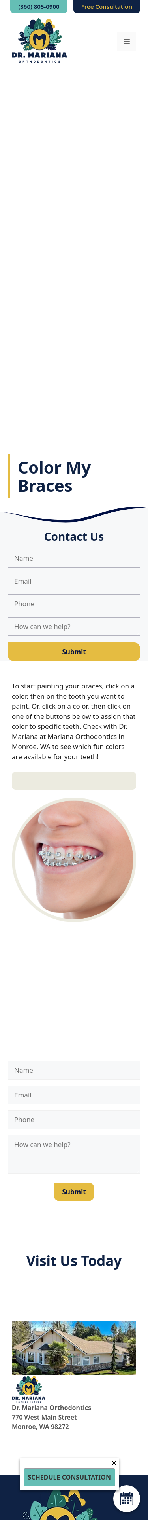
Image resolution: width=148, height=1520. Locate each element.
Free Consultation (106, 6)
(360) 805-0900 (38, 6)
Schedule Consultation (69, 1477)
